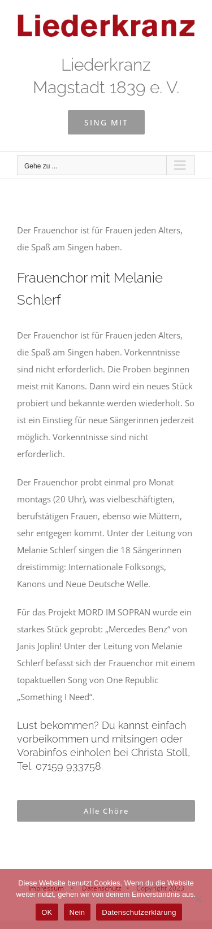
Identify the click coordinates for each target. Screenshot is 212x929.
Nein (77, 912)
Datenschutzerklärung (139, 912)
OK (46, 912)
